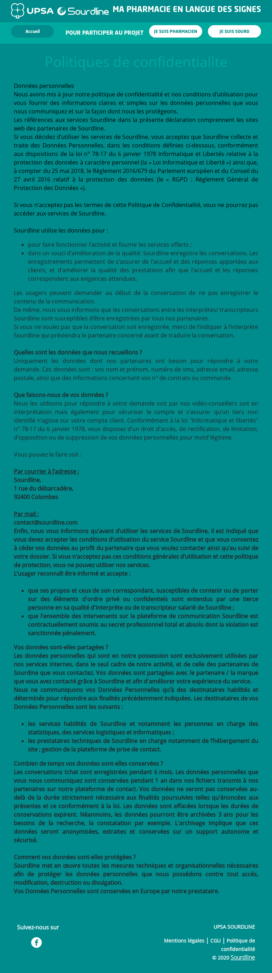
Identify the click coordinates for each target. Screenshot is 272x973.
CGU (215, 940)
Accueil (33, 32)
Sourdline (243, 957)
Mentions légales (184, 940)
